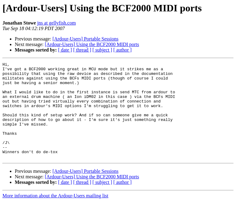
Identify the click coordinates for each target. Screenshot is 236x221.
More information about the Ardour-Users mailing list (55, 215)
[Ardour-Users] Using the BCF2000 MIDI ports (92, 44)
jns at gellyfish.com (56, 22)
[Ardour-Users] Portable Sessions (86, 38)
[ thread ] (82, 49)
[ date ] (65, 49)
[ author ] (122, 49)
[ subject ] (102, 49)
